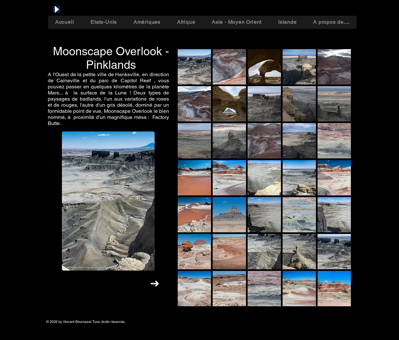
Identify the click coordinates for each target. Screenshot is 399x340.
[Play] (56, 9)
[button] (194, 67)
